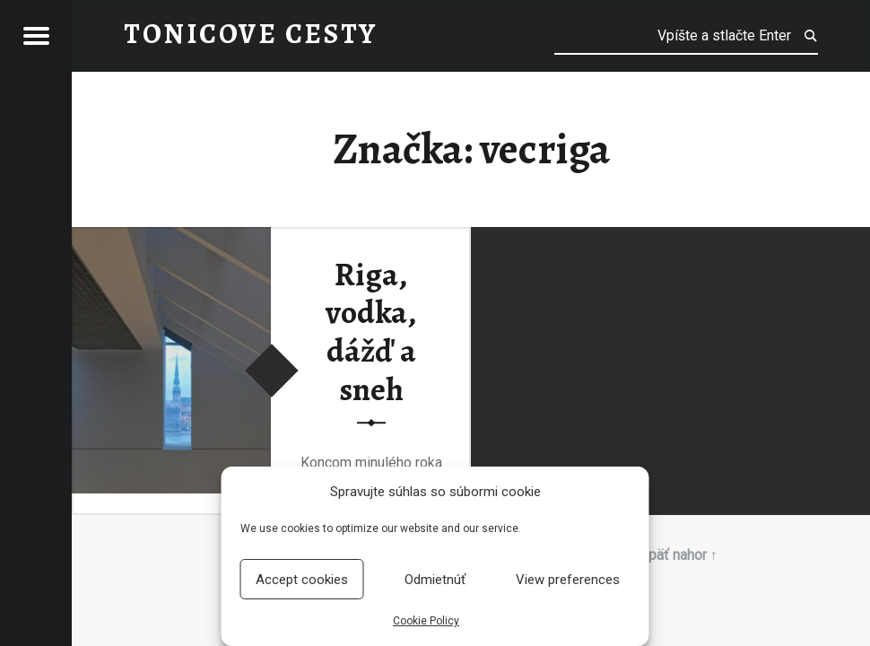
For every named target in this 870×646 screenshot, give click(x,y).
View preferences (568, 580)
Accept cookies (302, 580)
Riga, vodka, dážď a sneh (371, 332)
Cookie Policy (426, 621)
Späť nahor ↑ (678, 554)
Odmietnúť (435, 580)
